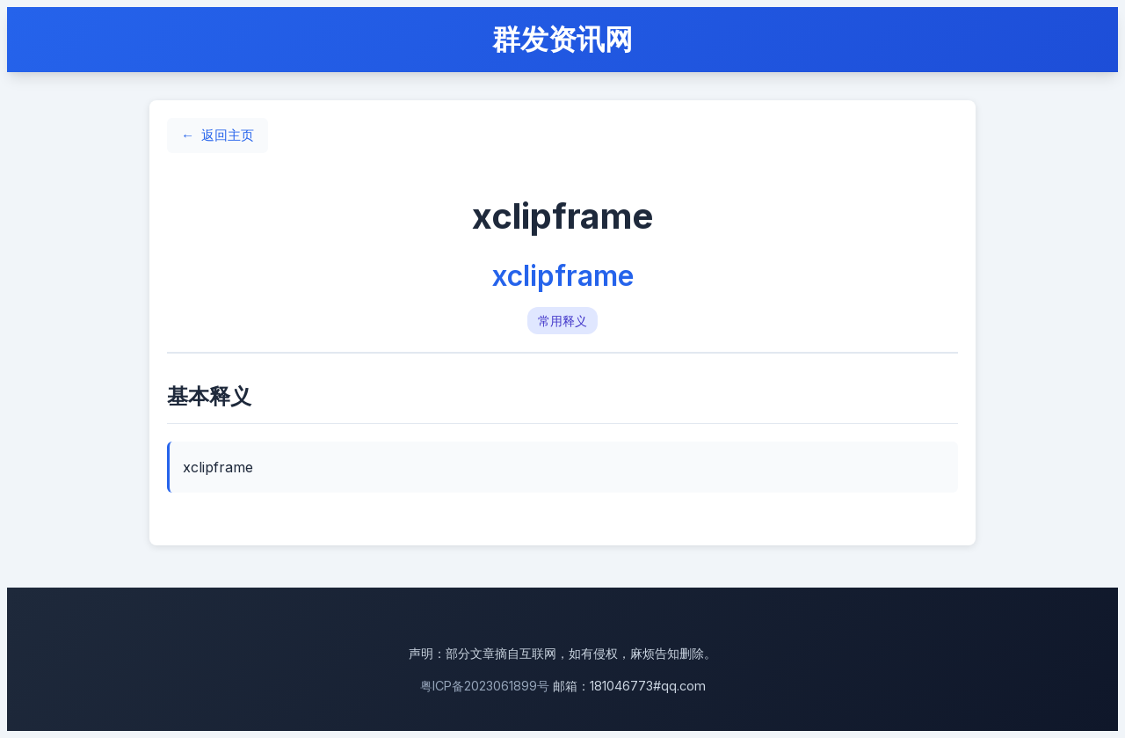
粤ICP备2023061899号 (484, 685)
